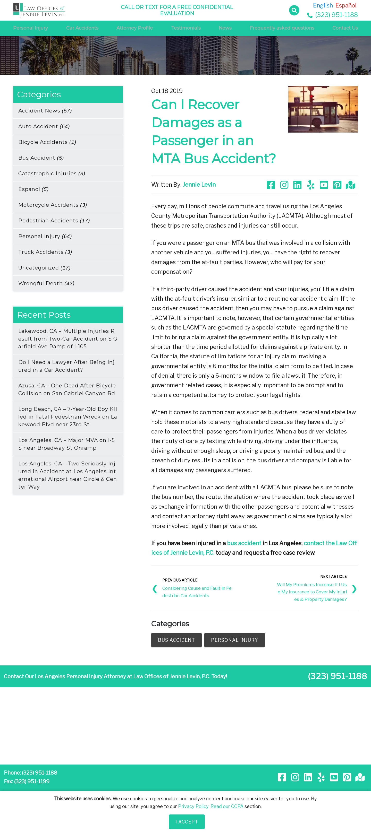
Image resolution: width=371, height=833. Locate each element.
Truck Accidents (45, 252)
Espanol (33, 189)
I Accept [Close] (186, 822)
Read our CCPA (226, 806)
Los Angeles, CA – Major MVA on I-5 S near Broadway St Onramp (66, 444)
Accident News (45, 111)
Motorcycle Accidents (52, 205)
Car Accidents (82, 28)
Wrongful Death (46, 283)
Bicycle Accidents (47, 142)
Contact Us (345, 28)
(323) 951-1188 (332, 15)
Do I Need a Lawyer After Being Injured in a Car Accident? (66, 366)
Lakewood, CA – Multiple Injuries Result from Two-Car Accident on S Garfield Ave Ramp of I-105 (67, 339)
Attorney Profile (134, 28)
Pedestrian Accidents (54, 221)
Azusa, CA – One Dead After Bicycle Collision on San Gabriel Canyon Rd (67, 389)
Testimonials (186, 28)
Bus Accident (41, 158)
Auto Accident (44, 126)
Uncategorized (44, 268)
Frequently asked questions (282, 28)
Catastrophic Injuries (51, 173)
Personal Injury (30, 28)
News (225, 28)
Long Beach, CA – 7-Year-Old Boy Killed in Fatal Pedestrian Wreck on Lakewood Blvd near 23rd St (67, 417)
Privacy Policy (193, 806)
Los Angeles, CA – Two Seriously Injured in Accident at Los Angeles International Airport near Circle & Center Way (67, 475)
